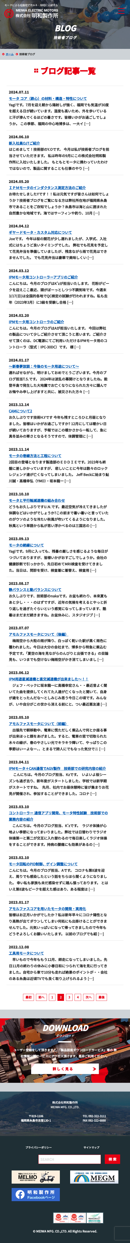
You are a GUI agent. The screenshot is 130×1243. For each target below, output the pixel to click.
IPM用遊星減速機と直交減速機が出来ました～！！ (49, 679)
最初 (28, 997)
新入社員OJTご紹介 (24, 143)
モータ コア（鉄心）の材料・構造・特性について (48, 98)
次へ (88, 997)
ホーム (10, 54)
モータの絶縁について (26, 545)
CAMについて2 (20, 411)
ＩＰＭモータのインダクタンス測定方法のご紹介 (47, 187)
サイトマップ (91, 1147)
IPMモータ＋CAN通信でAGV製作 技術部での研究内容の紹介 (57, 768)
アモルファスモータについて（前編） (38, 723)
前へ (41, 997)
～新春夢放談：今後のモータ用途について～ (44, 366)
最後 (101, 997)
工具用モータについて (26, 953)
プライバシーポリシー (38, 1147)
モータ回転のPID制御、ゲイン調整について (43, 864)
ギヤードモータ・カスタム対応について (40, 232)
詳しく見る (74, 1068)
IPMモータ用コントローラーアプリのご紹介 (43, 277)
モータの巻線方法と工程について (35, 455)
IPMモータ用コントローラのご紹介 (36, 321)
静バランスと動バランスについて (35, 589)
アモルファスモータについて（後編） (38, 634)
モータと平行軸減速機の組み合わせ (37, 500)
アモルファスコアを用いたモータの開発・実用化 (47, 908)
